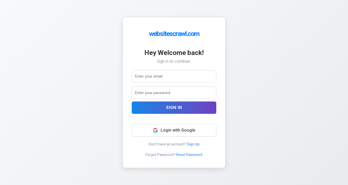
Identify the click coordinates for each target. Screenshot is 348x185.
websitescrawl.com (174, 34)
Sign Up (193, 144)
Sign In (174, 107)
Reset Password (189, 155)
